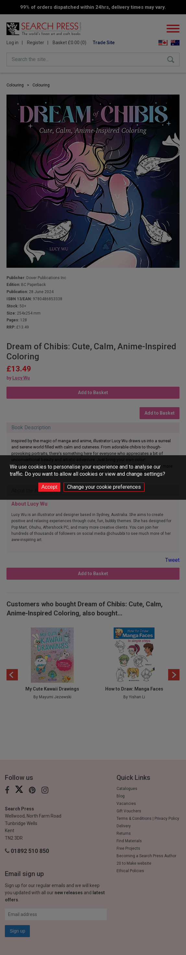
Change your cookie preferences (104, 487)
